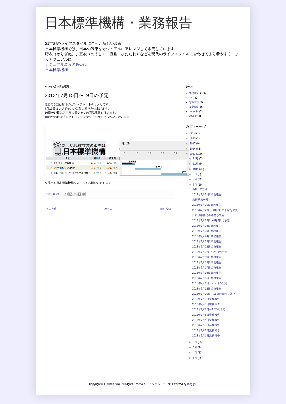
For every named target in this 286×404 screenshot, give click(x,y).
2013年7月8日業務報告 (206, 304)
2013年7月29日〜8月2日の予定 (211, 220)
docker (193, 115)
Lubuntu (193, 111)
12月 (196, 158)
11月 (196, 163)
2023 (193, 133)
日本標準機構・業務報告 (118, 22)
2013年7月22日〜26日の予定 (209, 252)
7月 (195, 184)
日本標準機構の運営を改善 (208, 215)
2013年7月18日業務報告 (206, 262)
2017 (193, 143)
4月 (195, 352)
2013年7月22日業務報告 (206, 246)
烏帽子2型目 (199, 189)
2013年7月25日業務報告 (206, 231)
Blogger (191, 384)
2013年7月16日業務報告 (206, 272)
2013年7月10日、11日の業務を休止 (213, 293)
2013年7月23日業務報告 (206, 241)
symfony (194, 102)
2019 (193, 138)
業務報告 (194, 93)
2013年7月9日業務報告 (206, 298)
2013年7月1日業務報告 (206, 335)
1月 (195, 358)
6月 (195, 342)
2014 (193, 148)
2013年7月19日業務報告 (206, 257)
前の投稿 (165, 208)
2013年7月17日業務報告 (206, 267)
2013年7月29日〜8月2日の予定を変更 (215, 210)
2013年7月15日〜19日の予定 (209, 283)
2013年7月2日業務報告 (206, 330)
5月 (195, 347)
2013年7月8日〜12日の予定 (208, 309)
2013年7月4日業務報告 (206, 320)
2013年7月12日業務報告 (206, 288)
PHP (191, 97)
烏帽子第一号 (200, 199)
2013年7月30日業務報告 (206, 204)
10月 (196, 169)
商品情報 (194, 106)
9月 (195, 174)
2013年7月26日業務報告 (206, 225)
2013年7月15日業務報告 (206, 278)
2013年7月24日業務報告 (206, 236)
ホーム (108, 208)
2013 (193, 153)
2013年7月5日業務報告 (206, 314)
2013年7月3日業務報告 (206, 325)
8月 (195, 179)
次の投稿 (51, 208)
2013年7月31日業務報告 (206, 194)
